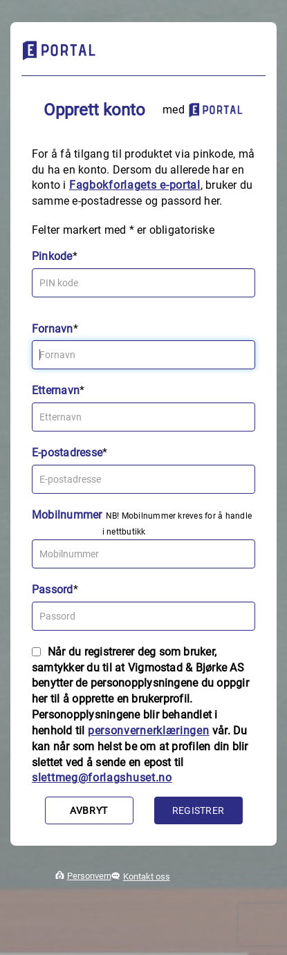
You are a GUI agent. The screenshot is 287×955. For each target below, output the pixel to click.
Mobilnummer (67, 514)
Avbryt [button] (89, 810)
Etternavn (56, 390)
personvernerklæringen (149, 730)
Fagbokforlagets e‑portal (135, 185)
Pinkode (52, 256)
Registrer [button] (198, 810)
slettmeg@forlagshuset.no (102, 777)
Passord (52, 589)
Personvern (89, 876)
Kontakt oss (146, 876)
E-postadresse (67, 452)
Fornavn (52, 328)
